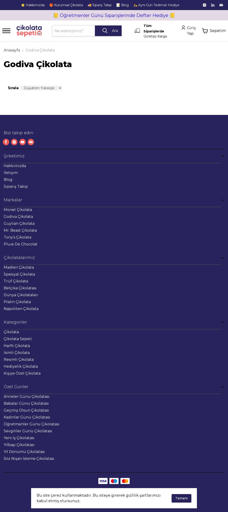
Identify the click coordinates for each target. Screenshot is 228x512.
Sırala (13, 88)
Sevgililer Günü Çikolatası (28, 431)
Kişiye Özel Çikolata (22, 373)
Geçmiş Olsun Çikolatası (26, 410)
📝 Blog (122, 5)
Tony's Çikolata (17, 237)
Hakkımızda (15, 166)
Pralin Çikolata (17, 302)
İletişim (11, 173)
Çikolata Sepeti (18, 339)
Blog (8, 179)
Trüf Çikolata (16, 281)
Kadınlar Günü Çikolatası (27, 417)
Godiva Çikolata (18, 216)
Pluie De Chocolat (21, 244)
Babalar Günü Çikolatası (26, 403)
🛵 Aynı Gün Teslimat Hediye (156, 5)
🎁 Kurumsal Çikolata (66, 5)
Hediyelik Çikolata (21, 366)
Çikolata (11, 332)
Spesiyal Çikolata (19, 274)
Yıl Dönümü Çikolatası (24, 451)
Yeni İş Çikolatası (19, 438)
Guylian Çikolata (19, 223)
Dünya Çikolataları (21, 295)
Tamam (181, 498)
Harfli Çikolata (17, 346)
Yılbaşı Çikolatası (19, 445)
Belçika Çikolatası (20, 288)
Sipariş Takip (16, 186)
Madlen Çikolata (19, 267)
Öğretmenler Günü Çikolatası (31, 424)
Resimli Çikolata (19, 359)
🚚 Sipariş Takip (100, 5)
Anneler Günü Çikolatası (27, 396)
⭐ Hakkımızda (33, 5)
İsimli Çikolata (17, 352)
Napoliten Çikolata (21, 309)
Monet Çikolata (18, 210)
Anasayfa (12, 50)
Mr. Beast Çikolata (20, 230)
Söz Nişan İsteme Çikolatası (29, 458)
